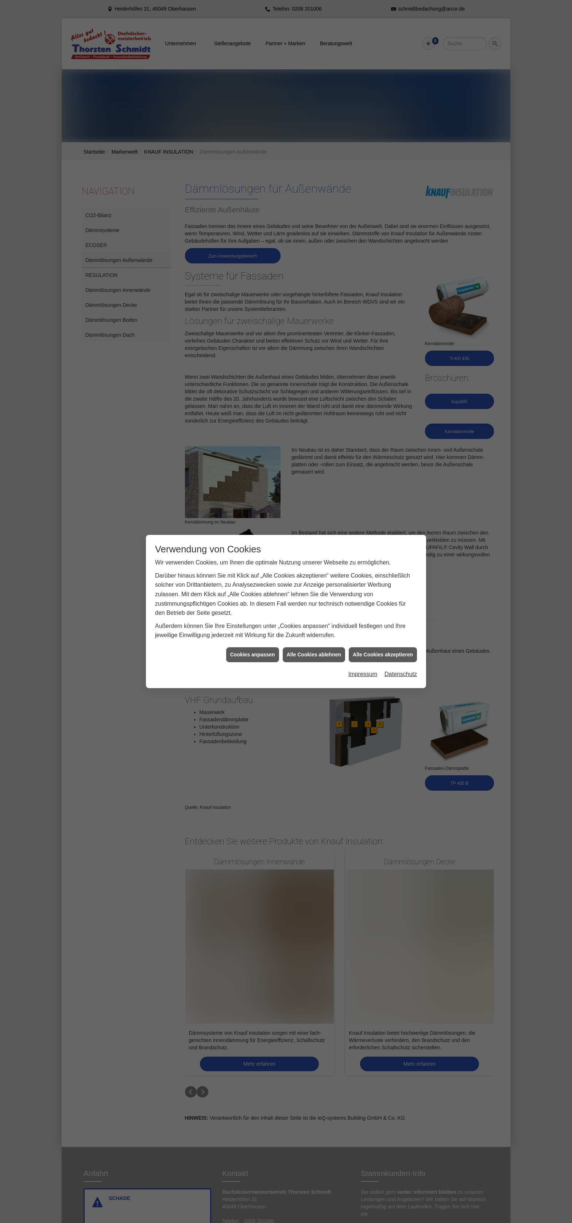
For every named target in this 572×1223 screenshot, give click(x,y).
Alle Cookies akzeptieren (383, 646)
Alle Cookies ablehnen (314, 646)
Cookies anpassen (252, 646)
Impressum (362, 666)
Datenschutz (400, 666)
